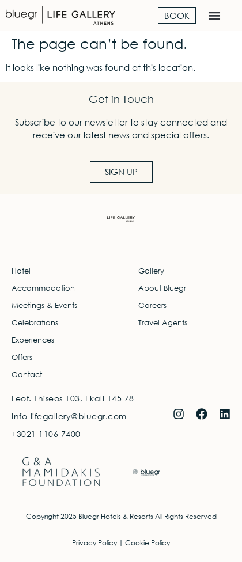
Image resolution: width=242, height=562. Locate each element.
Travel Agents (162, 323)
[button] (214, 15)
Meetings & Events (44, 305)
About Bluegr (162, 288)
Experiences (33, 340)
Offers (22, 357)
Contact (27, 374)
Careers (152, 305)
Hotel (21, 271)
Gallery (151, 271)
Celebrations (35, 323)
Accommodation (43, 288)
